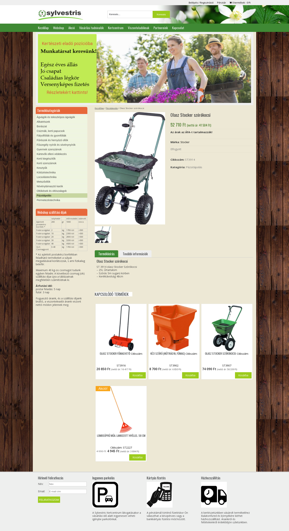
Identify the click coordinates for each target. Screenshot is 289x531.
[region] (144, 68)
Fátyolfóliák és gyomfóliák (51, 135)
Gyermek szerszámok (49, 149)
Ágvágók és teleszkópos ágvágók (56, 117)
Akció (71, 27)
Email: (41, 491)
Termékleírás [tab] (106, 253)
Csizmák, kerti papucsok (51, 130)
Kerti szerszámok (46, 163)
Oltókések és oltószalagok (52, 190)
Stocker (184, 142)
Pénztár (221, 2)
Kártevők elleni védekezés (52, 154)
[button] (144, 68)
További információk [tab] (135, 253)
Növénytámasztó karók (50, 186)
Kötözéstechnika (46, 172)
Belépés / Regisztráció (201, 2)
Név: (40, 484)
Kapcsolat (178, 27)
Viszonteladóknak (138, 27)
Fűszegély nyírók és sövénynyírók (56, 144)
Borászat (42, 126)
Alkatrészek (43, 121)
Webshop (58, 27)
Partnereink (161, 27)
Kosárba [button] (137, 375)
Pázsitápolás (112, 108)
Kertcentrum (115, 27)
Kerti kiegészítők (46, 158)
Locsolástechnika (46, 177)
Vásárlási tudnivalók (91, 27)
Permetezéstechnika (48, 200)
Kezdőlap (43, 27)
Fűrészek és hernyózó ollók (52, 140)
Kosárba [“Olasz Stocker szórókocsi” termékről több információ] (243, 375)
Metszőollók (43, 181)
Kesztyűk (42, 167)
